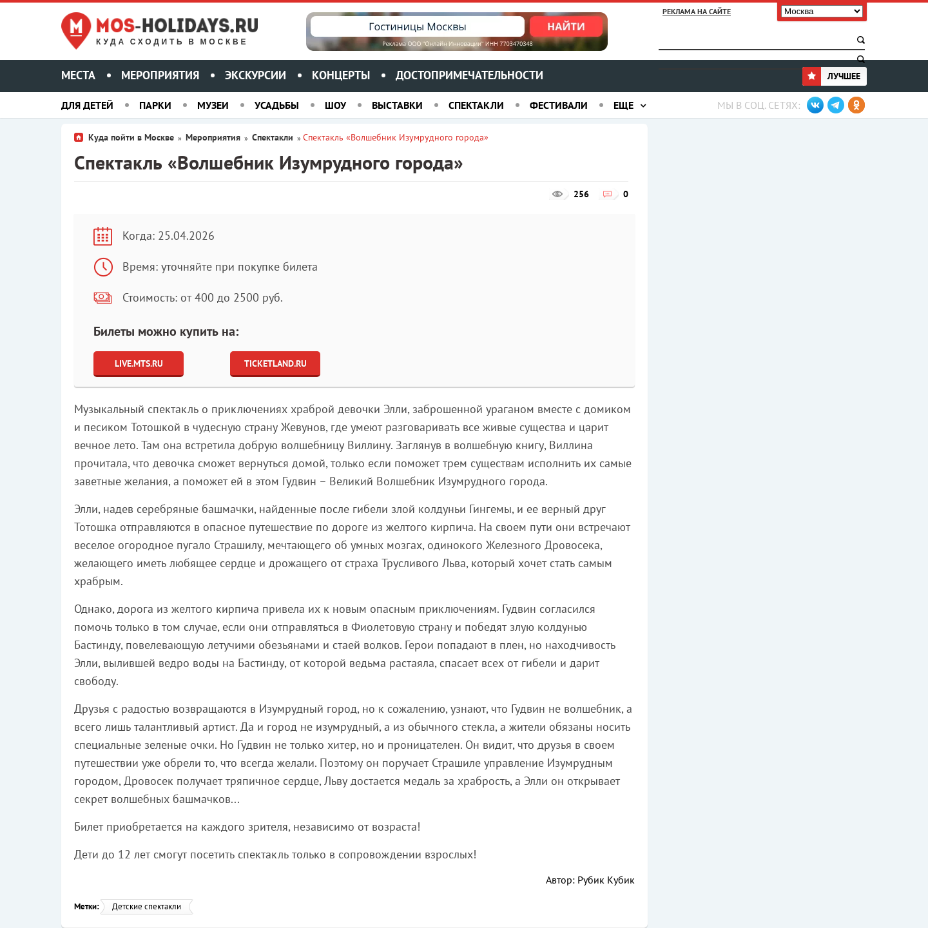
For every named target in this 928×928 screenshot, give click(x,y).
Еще (623, 105)
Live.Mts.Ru (139, 363)
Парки (155, 105)
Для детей (87, 105)
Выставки (397, 105)
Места (78, 75)
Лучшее (831, 76)
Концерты (341, 75)
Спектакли (476, 105)
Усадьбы (277, 105)
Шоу (335, 105)
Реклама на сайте (696, 11)
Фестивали (559, 105)
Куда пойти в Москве (131, 137)
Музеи (213, 105)
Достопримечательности (469, 75)
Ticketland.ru (275, 363)
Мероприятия (160, 75)
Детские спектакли (146, 906)
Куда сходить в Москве (172, 42)
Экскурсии (255, 75)
